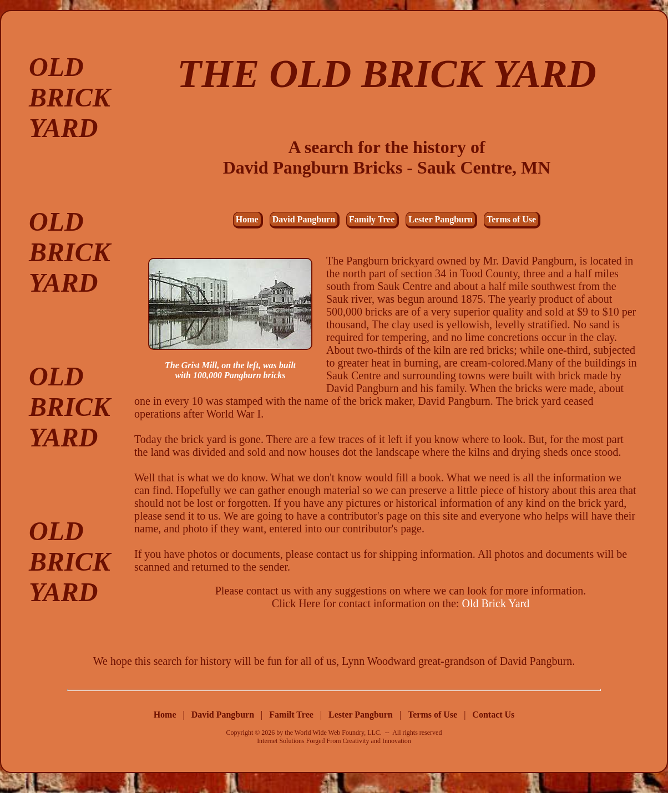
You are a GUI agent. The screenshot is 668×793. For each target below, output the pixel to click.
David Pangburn (303, 219)
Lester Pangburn (440, 219)
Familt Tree (292, 714)
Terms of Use (511, 219)
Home (247, 219)
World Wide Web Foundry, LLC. (338, 732)
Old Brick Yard (496, 603)
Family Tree (371, 219)
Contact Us (493, 714)
